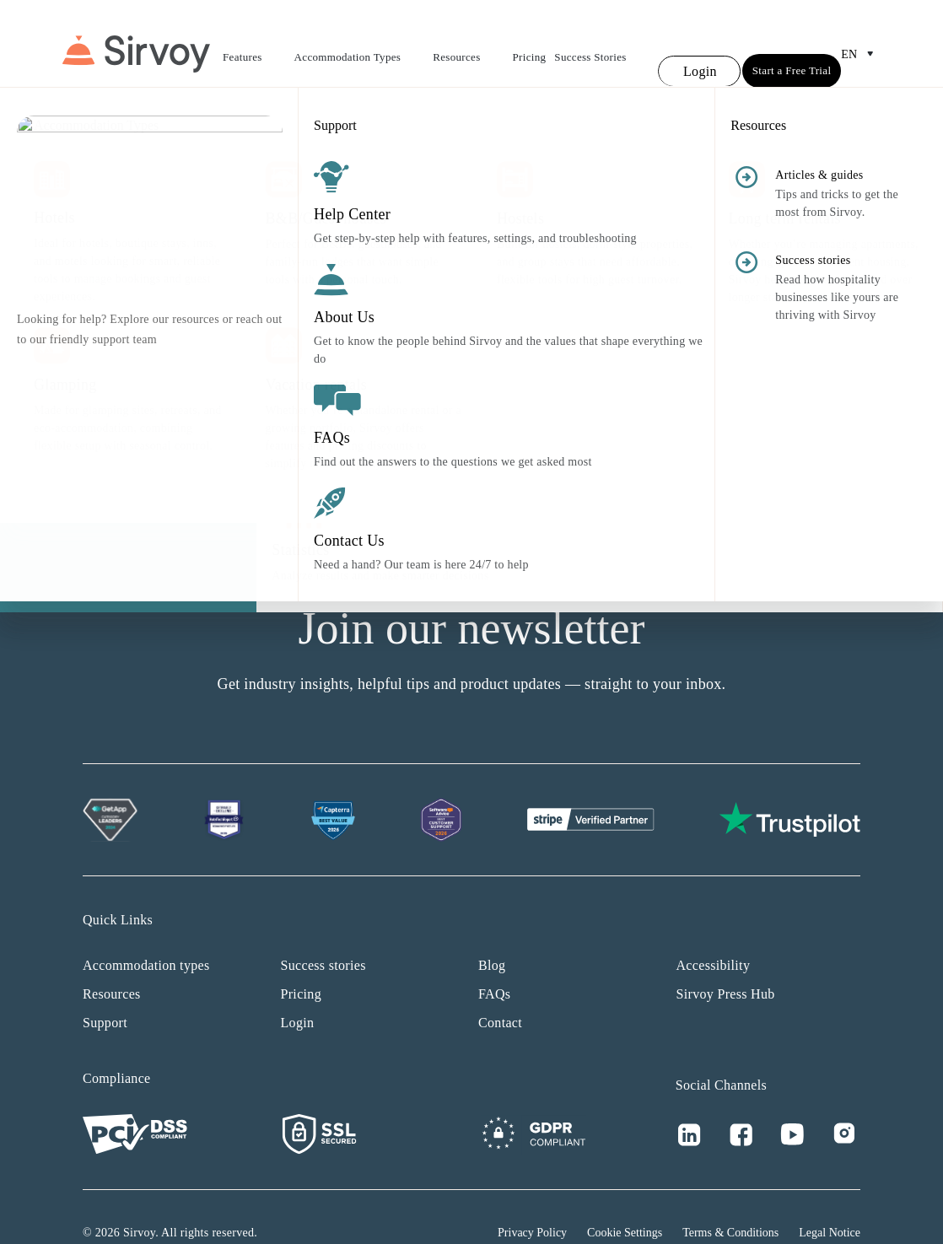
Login (298, 991)
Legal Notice (829, 1201)
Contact (500, 991)
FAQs (494, 963)
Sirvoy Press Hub (725, 963)
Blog (491, 934)
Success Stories (590, 41)
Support (105, 991)
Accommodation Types (359, 44)
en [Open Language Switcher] (861, 39)
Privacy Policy (532, 1201)
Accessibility (713, 934)
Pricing (530, 41)
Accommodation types (146, 934)
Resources (468, 44)
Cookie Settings (624, 1201)
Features (254, 44)
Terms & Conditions (730, 1201)
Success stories (323, 934)
